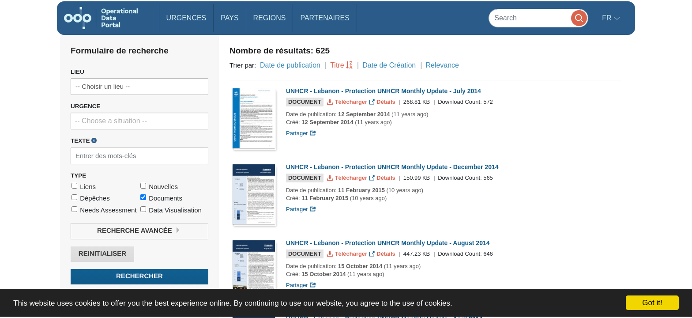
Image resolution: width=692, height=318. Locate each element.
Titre (337, 65)
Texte (84, 140)
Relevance (442, 65)
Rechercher (139, 276)
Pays (229, 18)
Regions (269, 18)
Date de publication (290, 65)
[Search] (538, 18)
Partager (301, 133)
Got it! (652, 303)
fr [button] (607, 18)
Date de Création (389, 65)
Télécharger (348, 101)
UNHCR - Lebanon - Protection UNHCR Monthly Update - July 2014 (383, 91)
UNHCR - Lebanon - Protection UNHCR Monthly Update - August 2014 (388, 242)
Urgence (86, 106)
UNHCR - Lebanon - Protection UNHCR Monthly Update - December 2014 (392, 166)
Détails (383, 101)
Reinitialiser (102, 253)
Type (78, 175)
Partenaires (324, 18)
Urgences (186, 18)
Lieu (77, 71)
